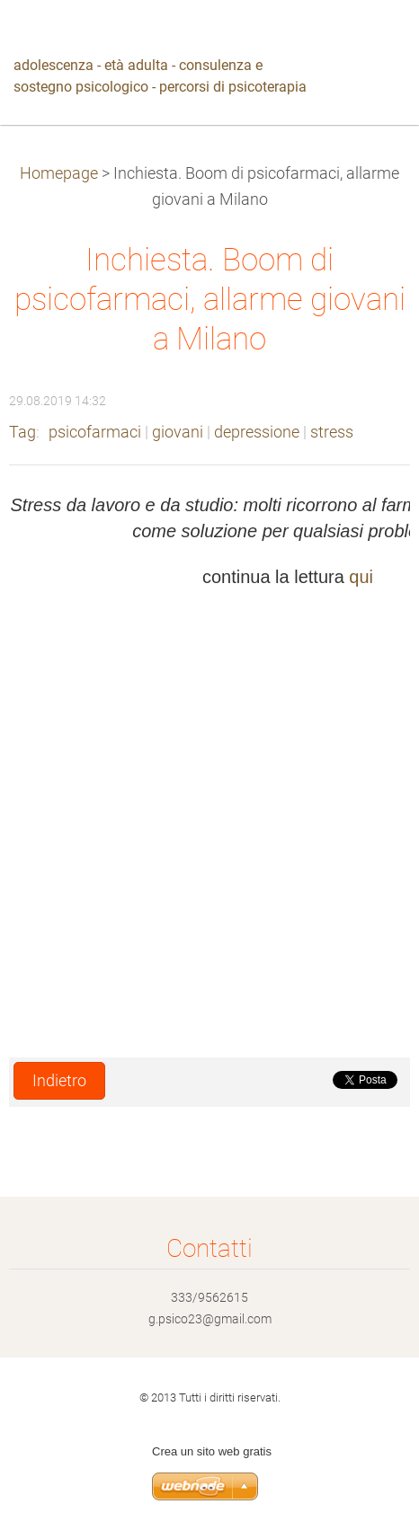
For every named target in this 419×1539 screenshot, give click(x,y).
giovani (177, 432)
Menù (370, 40)
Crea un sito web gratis (212, 1451)
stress (331, 432)
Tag (22, 432)
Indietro (59, 1081)
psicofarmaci (95, 432)
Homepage (59, 173)
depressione (256, 432)
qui (361, 577)
